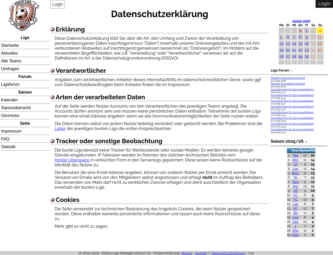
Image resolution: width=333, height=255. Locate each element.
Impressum (11, 131)
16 (307, 43)
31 (313, 56)
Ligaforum (10, 84)
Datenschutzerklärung (228, 253)
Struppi (186, 253)
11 (319, 37)
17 (313, 43)
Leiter (60, 128)
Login (57, 4)
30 (307, 56)
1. (295, 226)
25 (320, 50)
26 (281, 56)
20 (288, 50)
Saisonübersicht (16, 108)
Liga (25, 37)
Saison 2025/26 (287, 141)
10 (313, 37)
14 (294, 43)
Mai (295, 186)
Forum (24, 76)
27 (288, 56)
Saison (25, 92)
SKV (295, 160)
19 (282, 50)
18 (320, 43)
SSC (295, 222)
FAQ (5, 139)
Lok (295, 204)
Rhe (295, 230)
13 (288, 43)
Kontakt (201, 253)
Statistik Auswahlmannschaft (288, 77)
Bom (295, 173)
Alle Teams (11, 61)
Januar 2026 (301, 21)
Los (295, 169)
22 (300, 50)
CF (295, 164)
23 (307, 50)
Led (295, 217)
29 (300, 56)
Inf (295, 191)
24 (313, 50)
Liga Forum (280, 70)
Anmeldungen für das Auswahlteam (292, 89)
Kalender (9, 100)
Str (295, 213)
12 (281, 43)
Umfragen (10, 69)
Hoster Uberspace (72, 160)
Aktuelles (9, 53)
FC (295, 195)
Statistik (8, 147)
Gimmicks (10, 115)
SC (295, 208)
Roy (296, 182)
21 (294, 50)
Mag (295, 235)
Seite (25, 123)
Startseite (10, 45)
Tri (295, 177)
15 (300, 43)
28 (294, 56)
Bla (295, 155)
